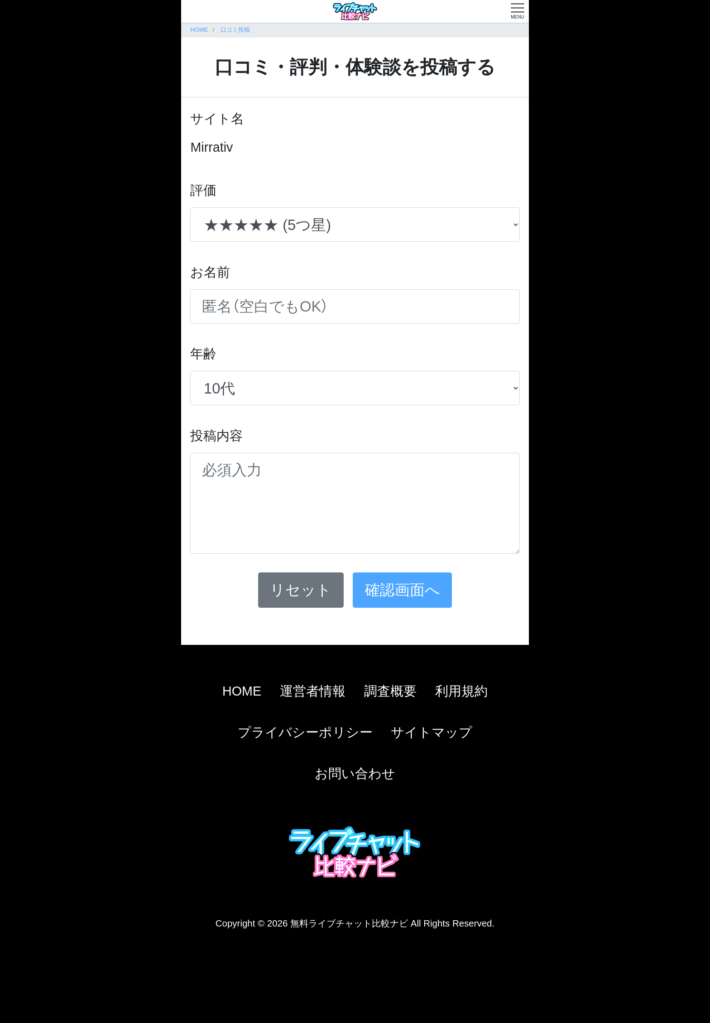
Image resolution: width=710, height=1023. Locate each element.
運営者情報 (312, 691)
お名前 (210, 272)
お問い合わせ (355, 773)
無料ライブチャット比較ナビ (349, 923)
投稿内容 (216, 435)
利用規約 (461, 691)
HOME (241, 691)
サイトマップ (431, 732)
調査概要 (390, 691)
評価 (203, 190)
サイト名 (217, 118)
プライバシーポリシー (305, 732)
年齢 (203, 353)
